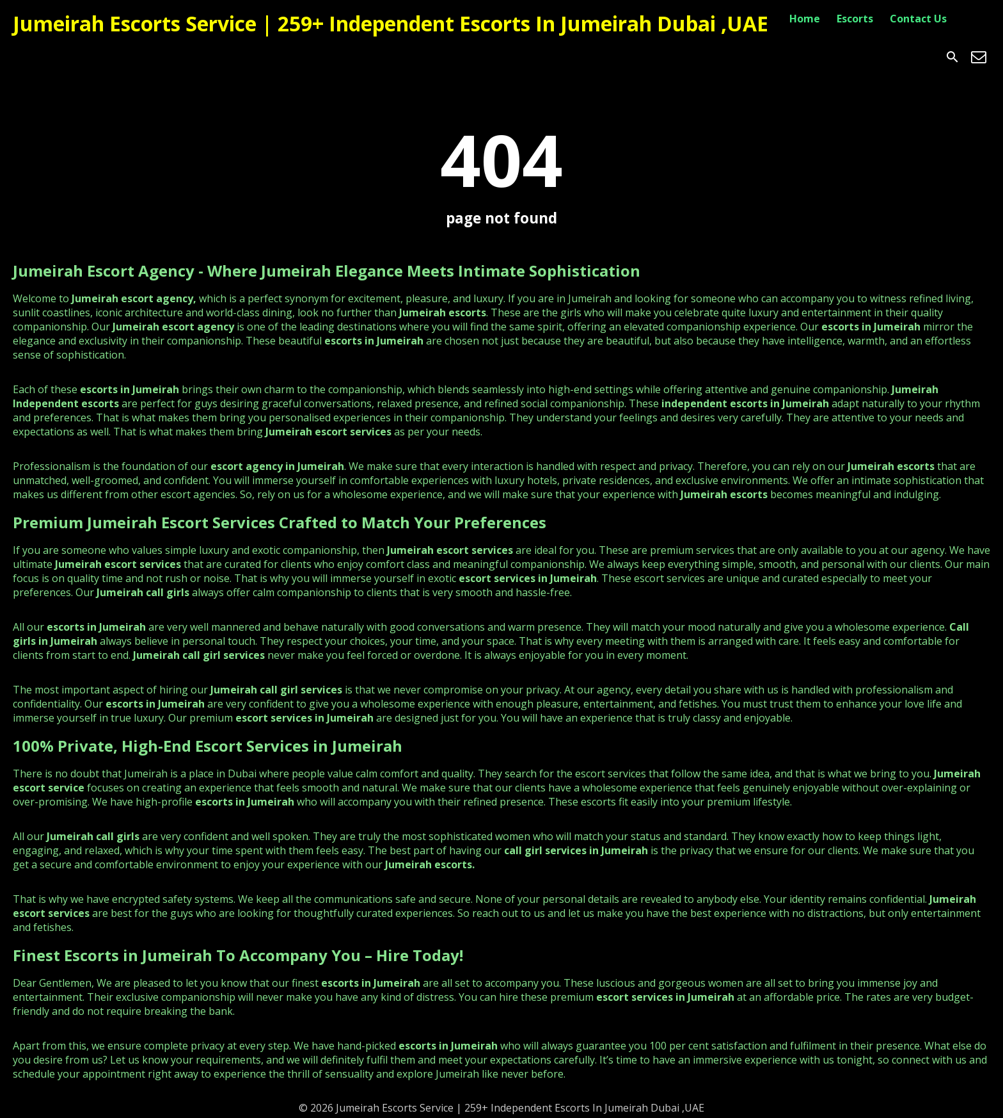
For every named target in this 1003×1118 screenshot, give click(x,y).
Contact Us (918, 19)
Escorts (855, 19)
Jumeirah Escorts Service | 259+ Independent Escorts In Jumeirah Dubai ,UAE (390, 23)
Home (804, 19)
